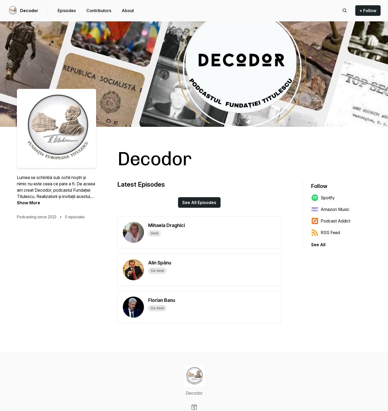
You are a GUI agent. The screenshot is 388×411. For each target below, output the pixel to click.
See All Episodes (199, 202)
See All (318, 244)
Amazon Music (330, 209)
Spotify (323, 197)
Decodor (29, 10)
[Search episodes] (345, 10)
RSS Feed (325, 232)
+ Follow (367, 10)
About (128, 10)
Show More (28, 202)
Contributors (98, 10)
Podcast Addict (330, 221)
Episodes (67, 10)
